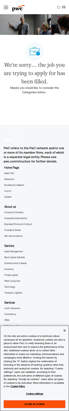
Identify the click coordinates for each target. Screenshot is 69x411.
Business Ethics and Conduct (18, 224)
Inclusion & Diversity (14, 212)
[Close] (65, 331)
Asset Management (13, 251)
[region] (34, 368)
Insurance (9, 269)
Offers (7, 320)
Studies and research (14, 185)
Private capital (11, 275)
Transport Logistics (13, 292)
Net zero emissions (13, 236)
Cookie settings (34, 393)
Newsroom (9, 179)
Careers (7, 196)
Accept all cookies (34, 404)
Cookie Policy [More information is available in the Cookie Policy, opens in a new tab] (17, 386)
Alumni (7, 191)
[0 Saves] (61, 7)
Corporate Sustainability (15, 218)
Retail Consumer (12, 281)
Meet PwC (9, 173)
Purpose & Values (12, 230)
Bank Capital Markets (14, 257)
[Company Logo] (22, 7)
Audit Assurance (12, 308)
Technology (9, 286)
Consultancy (10, 314)
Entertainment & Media (15, 263)
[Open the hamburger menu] (6, 7)
